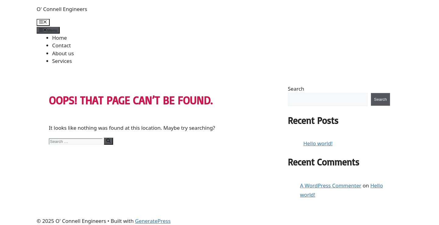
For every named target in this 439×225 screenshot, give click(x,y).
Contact (61, 45)
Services (62, 60)
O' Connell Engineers (62, 9)
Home (59, 37)
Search (296, 88)
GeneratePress (153, 220)
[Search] (108, 141)
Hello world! (318, 143)
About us (63, 53)
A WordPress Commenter (330, 185)
